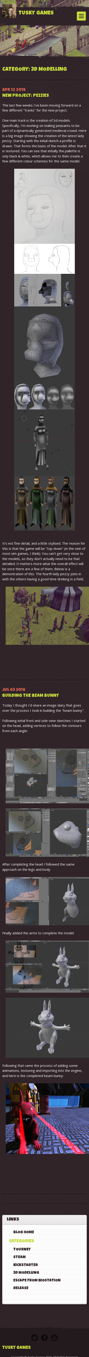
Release (20, 1288)
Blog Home (23, 1232)
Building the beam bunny (30, 696)
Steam (19, 1257)
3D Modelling (26, 1273)
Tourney (22, 1250)
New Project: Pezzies (25, 96)
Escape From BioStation (37, 1281)
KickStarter (25, 1265)
